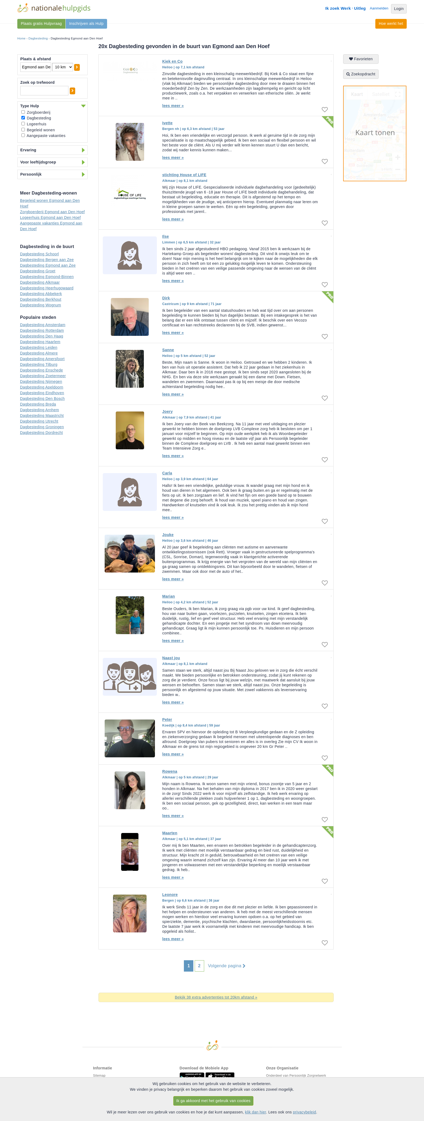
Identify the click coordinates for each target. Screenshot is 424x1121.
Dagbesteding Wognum (40, 305)
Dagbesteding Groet (37, 271)
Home (21, 38)
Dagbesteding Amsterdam (42, 325)
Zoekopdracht (360, 74)
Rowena (169, 771)
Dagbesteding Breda (38, 404)
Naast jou (171, 658)
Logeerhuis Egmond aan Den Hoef (50, 217)
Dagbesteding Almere (39, 353)
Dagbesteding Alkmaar (40, 282)
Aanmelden (379, 8)
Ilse (165, 236)
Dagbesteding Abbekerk (41, 294)
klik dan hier (255, 1112)
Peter (167, 719)
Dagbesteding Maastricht (42, 415)
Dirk (166, 298)
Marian (168, 596)
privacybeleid (304, 1112)
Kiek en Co (172, 61)
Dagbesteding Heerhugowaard (47, 288)
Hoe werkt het (391, 23)
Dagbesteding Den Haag (41, 336)
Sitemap (99, 1076)
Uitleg (360, 8)
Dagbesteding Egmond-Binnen (47, 277)
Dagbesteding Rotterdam (42, 330)
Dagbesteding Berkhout (40, 299)
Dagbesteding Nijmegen (41, 381)
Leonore (170, 894)
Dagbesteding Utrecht (39, 421)
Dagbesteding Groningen (42, 427)
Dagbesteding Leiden (38, 347)
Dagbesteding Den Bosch (42, 398)
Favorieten (361, 59)
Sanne (168, 350)
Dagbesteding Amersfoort (42, 359)
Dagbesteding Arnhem (39, 410)
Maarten (169, 833)
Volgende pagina (227, 965)
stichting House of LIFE (184, 175)
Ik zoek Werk (338, 8)
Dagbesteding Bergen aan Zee (47, 259)
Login (399, 8)
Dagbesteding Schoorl (39, 254)
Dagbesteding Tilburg (38, 364)
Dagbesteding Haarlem (40, 342)
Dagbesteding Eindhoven (42, 393)
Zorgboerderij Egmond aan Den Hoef (52, 212)
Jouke (168, 535)
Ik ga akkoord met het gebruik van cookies (213, 1101)
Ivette (167, 123)
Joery (167, 411)
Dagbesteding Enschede (41, 370)
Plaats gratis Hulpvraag (41, 23)
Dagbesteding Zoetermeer (43, 376)
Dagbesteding (38, 38)
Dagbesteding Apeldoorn (41, 387)
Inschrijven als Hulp (86, 23)
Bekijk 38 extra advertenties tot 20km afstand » (216, 997)
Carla (167, 473)
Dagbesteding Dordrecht (41, 432)
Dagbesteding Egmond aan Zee (48, 265)
